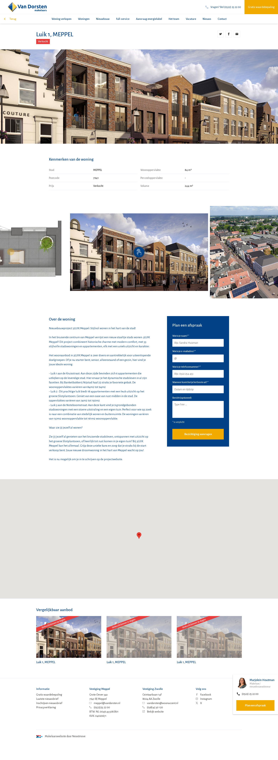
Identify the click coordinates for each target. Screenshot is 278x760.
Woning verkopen (61, 19)
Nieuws (207, 19)
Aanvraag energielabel (149, 19)
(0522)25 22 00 (99, 707)
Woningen (84, 19)
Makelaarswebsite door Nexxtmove (60, 736)
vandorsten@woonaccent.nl (160, 703)
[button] (267, 251)
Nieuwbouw (103, 19)
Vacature (191, 19)
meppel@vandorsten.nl (104, 703)
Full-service (122, 19)
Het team (174, 19)
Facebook (203, 694)
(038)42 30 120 (153, 707)
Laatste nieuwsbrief (47, 698)
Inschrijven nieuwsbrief (49, 703)
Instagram (204, 698)
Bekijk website (153, 711)
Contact (222, 19)
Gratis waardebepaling (261, 7)
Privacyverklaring (46, 707)
